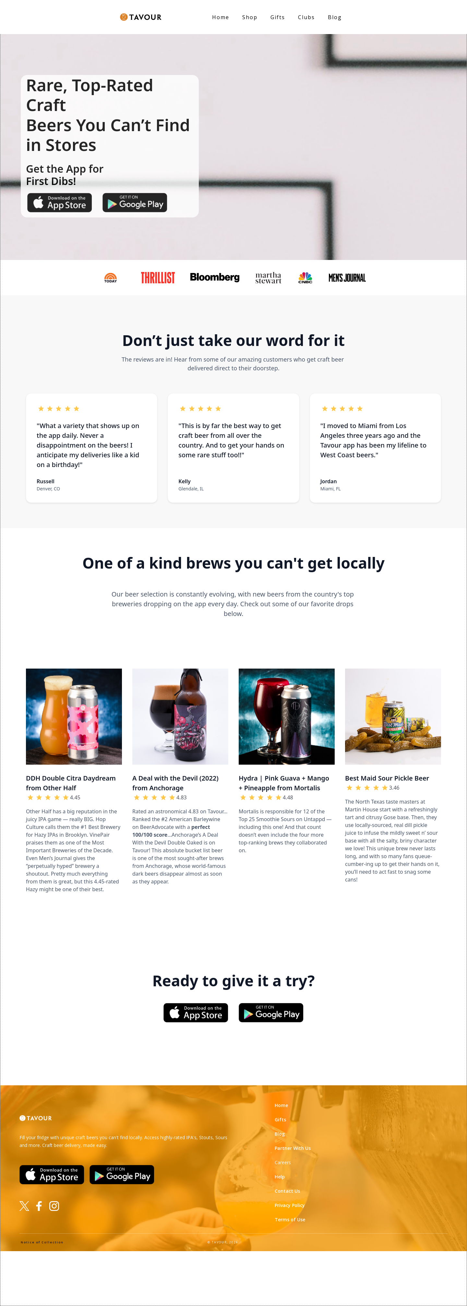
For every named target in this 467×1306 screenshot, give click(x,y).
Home (281, 1105)
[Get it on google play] (135, 202)
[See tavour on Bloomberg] (217, 277)
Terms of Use (290, 1219)
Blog (335, 17)
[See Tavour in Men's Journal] (350, 277)
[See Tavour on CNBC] (308, 278)
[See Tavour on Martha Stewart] (271, 278)
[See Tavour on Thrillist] (160, 278)
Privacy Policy (290, 1205)
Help (280, 1177)
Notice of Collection (42, 1242)
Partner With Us (293, 1148)
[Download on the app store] (59, 202)
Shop (249, 17)
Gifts (277, 17)
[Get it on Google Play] (271, 1013)
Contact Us (287, 1191)
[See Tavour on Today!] (113, 278)
